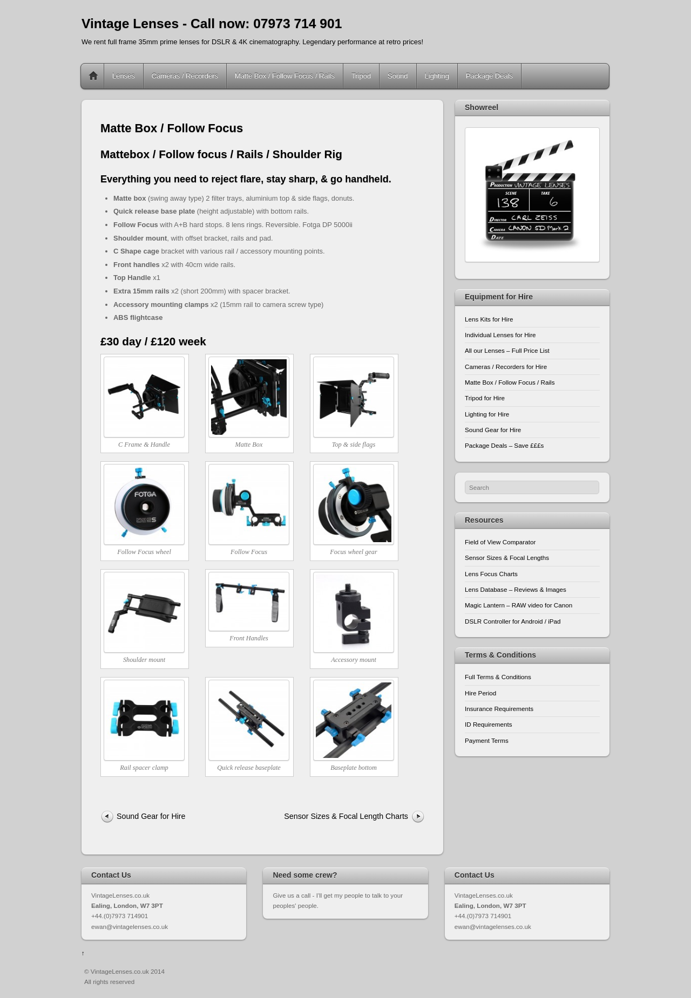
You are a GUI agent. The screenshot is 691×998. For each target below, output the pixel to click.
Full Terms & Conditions (498, 676)
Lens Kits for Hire (489, 319)
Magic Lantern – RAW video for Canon (518, 605)
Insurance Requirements (499, 708)
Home (93, 76)
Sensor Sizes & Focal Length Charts (346, 816)
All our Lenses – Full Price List (507, 350)
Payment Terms (487, 740)
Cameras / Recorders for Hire (506, 366)
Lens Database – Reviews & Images (515, 589)
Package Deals (489, 76)
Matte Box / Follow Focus (171, 128)
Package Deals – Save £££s (504, 445)
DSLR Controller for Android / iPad (513, 621)
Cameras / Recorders (185, 76)
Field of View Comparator (500, 541)
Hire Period (480, 692)
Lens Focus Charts (491, 573)
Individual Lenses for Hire (500, 334)
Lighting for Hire (487, 414)
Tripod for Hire (485, 397)
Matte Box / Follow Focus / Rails (285, 76)
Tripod (361, 76)
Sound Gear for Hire (151, 816)
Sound (398, 76)
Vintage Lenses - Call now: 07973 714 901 (212, 23)
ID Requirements (488, 724)
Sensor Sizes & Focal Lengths (507, 557)
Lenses (123, 76)
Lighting (437, 76)
